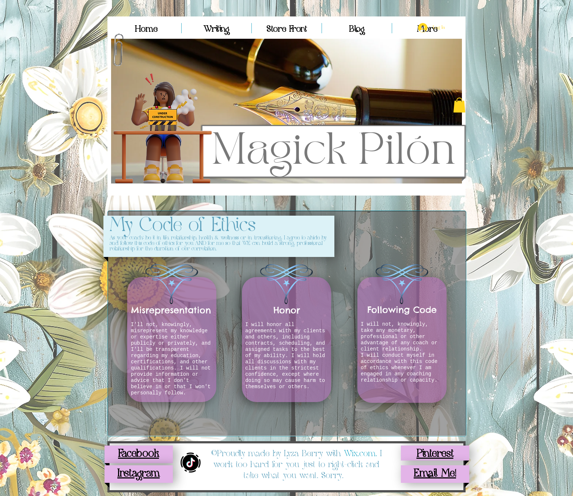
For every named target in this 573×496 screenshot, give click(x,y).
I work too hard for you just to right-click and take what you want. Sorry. (297, 464)
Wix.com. (362, 453)
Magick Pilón (333, 152)
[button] (459, 105)
